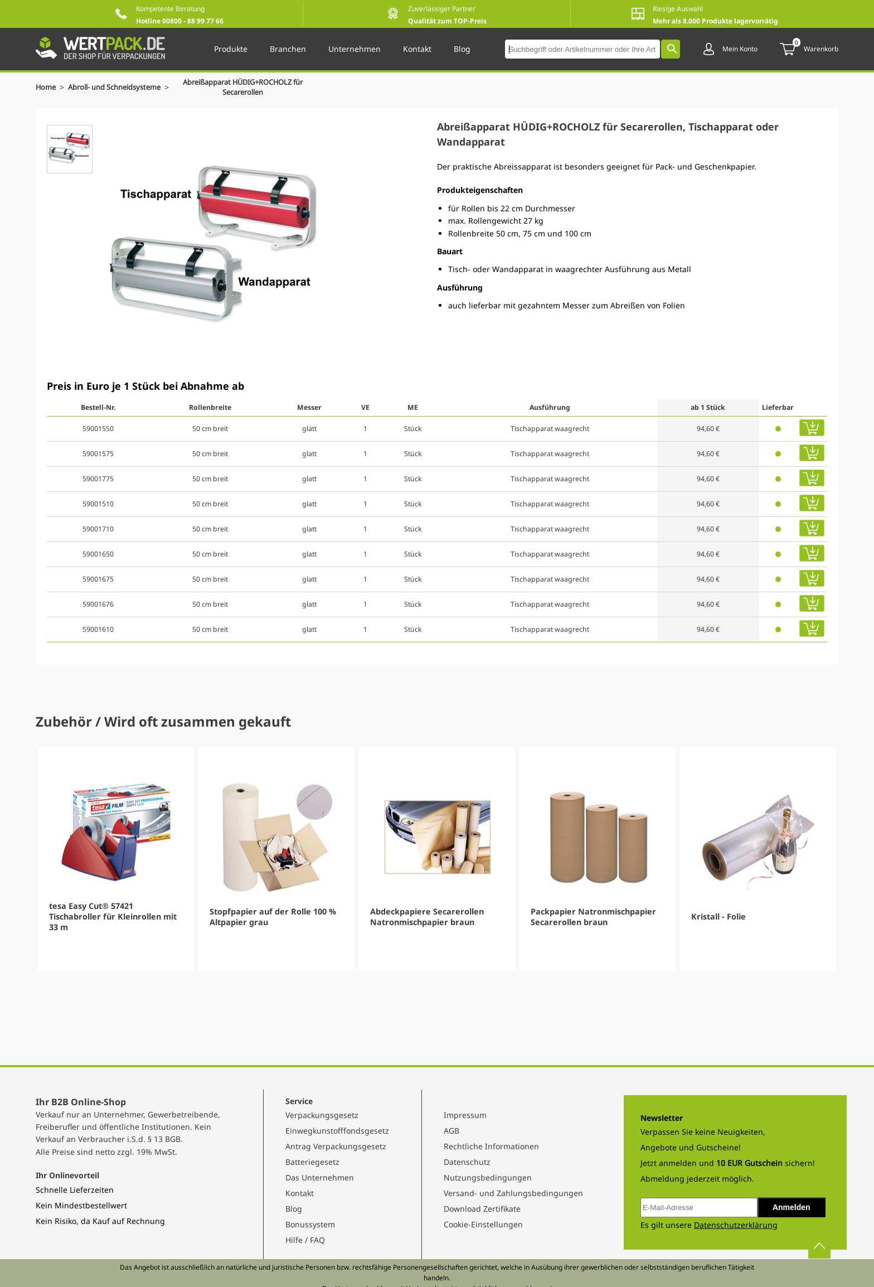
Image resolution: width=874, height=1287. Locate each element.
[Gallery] (437, 858)
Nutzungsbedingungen (488, 1177)
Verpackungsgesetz (321, 1115)
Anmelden (791, 1207)
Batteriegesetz (312, 1162)
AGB (451, 1130)
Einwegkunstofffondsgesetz (337, 1130)
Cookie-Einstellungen (483, 1224)
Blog (293, 1208)
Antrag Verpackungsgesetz (335, 1146)
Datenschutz (467, 1162)
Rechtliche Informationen (491, 1146)
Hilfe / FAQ (305, 1240)
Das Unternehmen (319, 1177)
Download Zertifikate (482, 1208)
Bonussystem (310, 1224)
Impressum (465, 1115)
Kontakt (299, 1193)
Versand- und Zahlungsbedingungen (513, 1193)
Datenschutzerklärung (736, 1225)
